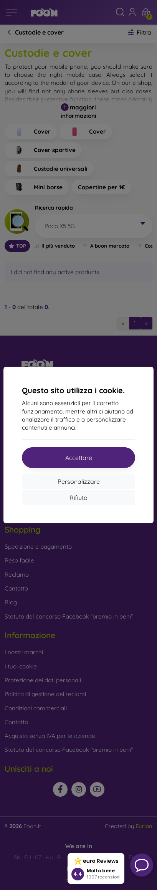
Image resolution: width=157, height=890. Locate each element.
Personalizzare (79, 481)
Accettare (78, 458)
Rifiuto (78, 497)
